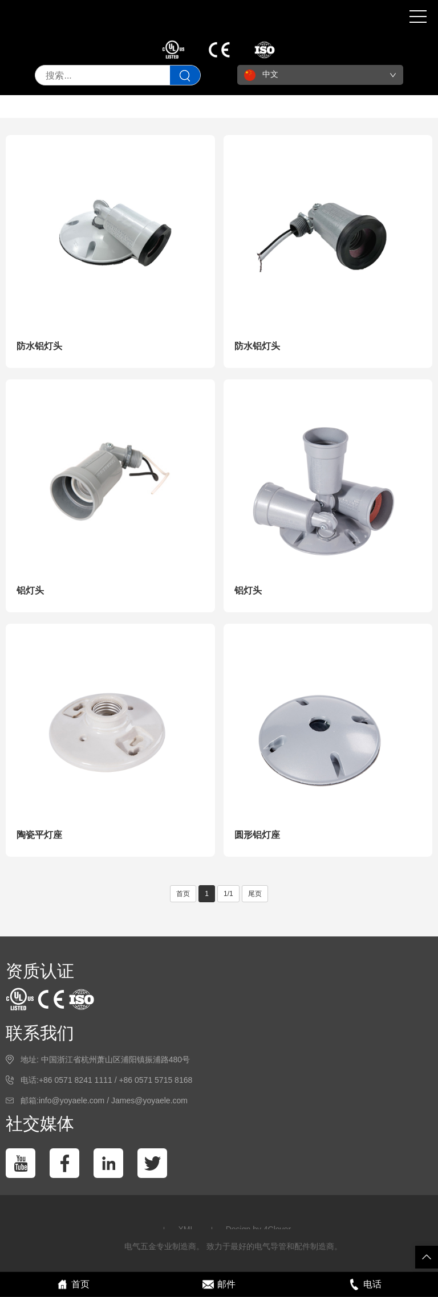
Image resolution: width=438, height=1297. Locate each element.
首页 (183, 894)
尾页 (255, 894)
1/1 (228, 894)
